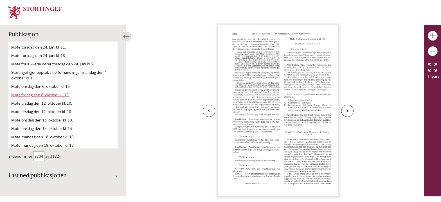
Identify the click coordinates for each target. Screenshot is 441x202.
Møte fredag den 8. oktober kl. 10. (40, 94)
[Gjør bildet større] (433, 36)
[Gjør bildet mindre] (433, 51)
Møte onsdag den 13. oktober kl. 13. (42, 128)
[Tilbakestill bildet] (432, 67)
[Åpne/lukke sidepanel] (126, 36)
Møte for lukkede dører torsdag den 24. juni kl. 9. (52, 63)
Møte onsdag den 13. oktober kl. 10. (42, 120)
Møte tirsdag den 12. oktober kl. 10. (41, 103)
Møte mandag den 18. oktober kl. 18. (43, 145)
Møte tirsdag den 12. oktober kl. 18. (41, 111)
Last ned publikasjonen (37, 176)
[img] (35, 12)
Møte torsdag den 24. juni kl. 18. (38, 55)
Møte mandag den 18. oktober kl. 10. (43, 136)
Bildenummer (20, 156)
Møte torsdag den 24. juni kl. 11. (38, 47)
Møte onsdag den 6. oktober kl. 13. (41, 86)
